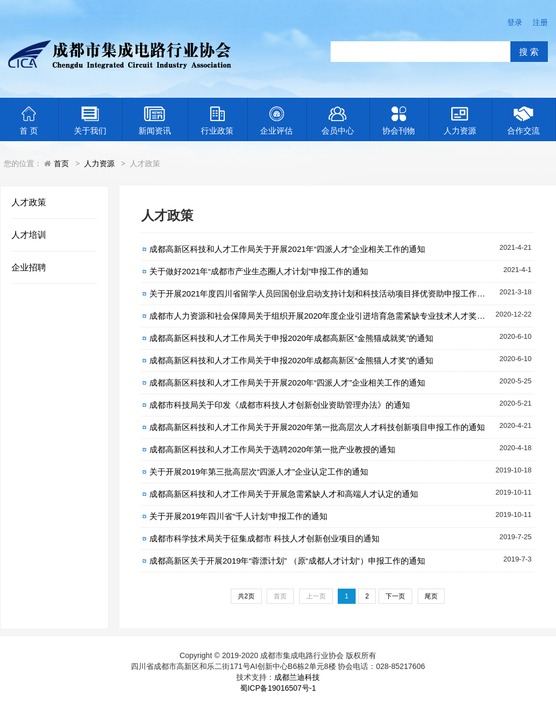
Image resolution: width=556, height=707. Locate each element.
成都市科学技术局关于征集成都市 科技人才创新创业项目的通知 (264, 538)
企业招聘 (28, 267)
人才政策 (28, 202)
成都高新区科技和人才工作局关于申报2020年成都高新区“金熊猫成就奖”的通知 (291, 338)
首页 (61, 163)
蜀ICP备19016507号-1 (278, 688)
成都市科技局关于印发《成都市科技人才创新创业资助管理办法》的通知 (279, 404)
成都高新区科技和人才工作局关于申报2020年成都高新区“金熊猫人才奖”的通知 (291, 360)
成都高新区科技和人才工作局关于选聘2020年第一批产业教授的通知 (272, 449)
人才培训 (28, 234)
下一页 (395, 596)
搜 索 (529, 51)
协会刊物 (398, 120)
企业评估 (276, 120)
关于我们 (90, 120)
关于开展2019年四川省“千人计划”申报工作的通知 (238, 516)
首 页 (29, 120)
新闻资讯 (154, 120)
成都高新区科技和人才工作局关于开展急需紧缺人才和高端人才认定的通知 (283, 493)
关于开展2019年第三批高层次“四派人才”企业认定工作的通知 (258, 471)
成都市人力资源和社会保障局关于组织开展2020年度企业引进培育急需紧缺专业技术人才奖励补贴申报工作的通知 (341, 315)
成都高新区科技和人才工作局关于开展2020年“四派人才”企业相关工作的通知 (287, 382)
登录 (514, 22)
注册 (540, 22)
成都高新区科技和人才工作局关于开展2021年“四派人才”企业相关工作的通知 (287, 249)
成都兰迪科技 (297, 677)
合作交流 (523, 120)
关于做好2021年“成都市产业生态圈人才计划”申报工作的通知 (258, 271)
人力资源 (460, 120)
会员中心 (337, 120)
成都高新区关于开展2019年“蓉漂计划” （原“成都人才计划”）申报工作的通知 (287, 560)
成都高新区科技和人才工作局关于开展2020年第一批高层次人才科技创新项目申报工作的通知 (317, 427)
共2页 (246, 596)
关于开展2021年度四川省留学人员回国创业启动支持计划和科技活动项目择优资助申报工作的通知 (325, 293)
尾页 (431, 596)
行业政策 (217, 120)
